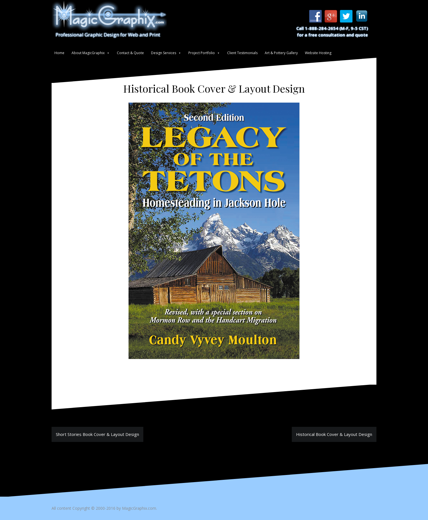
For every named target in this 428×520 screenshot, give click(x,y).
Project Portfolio (201, 52)
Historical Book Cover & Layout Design (334, 434)
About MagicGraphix (88, 52)
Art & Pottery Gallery (281, 52)
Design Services (163, 52)
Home (59, 52)
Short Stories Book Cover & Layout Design (97, 434)
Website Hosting (318, 52)
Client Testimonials (242, 52)
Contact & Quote (130, 52)
